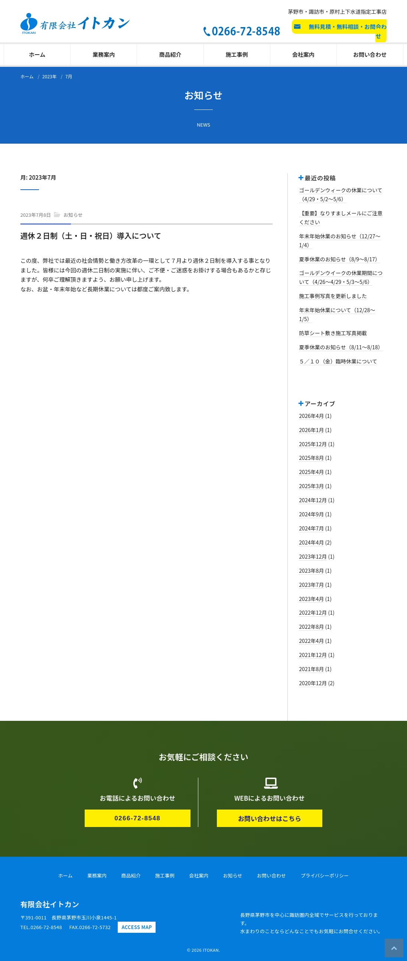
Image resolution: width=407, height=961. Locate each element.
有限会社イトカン (49, 904)
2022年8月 (311, 626)
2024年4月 (311, 542)
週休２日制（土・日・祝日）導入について (90, 235)
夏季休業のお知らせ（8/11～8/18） (341, 347)
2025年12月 (313, 444)
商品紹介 (170, 54)
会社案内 (303, 54)
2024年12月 (313, 500)
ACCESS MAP (136, 927)
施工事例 (237, 54)
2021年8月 (311, 669)
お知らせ (73, 214)
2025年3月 (311, 486)
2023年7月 (311, 584)
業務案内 (103, 54)
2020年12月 (313, 683)
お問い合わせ (370, 54)
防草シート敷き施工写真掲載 (333, 333)
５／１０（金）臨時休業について (338, 361)
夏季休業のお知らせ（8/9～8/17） (339, 259)
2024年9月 (311, 514)
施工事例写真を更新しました (333, 296)
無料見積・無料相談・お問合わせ (348, 31)
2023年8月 (311, 570)
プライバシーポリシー (324, 875)
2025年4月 (311, 471)
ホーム (37, 54)
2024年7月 (311, 528)
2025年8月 (311, 457)
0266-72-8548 (137, 818)
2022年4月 (311, 640)
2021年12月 (313, 654)
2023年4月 (311, 598)
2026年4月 (311, 415)
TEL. (41, 927)
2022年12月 (313, 612)
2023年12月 (313, 556)
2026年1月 (311, 430)
